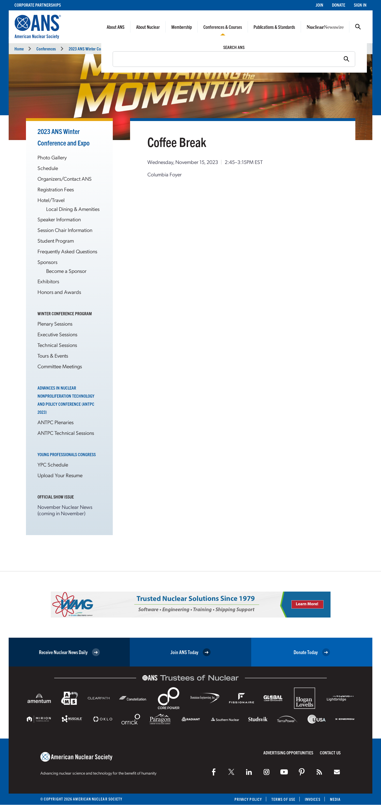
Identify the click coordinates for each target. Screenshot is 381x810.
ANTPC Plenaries (55, 422)
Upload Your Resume (59, 475)
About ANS (116, 27)
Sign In (360, 4)
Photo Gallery (52, 157)
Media (335, 799)
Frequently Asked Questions (67, 251)
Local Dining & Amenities (73, 208)
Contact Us (330, 752)
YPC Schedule (52, 464)
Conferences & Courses (222, 27)
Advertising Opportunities (288, 752)
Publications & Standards (274, 27)
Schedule (47, 168)
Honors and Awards (59, 291)
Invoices (312, 799)
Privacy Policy (248, 799)
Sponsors (47, 261)
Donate (338, 4)
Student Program (55, 240)
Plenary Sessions (54, 323)
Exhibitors (48, 281)
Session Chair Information (64, 229)
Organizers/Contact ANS (64, 178)
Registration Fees (55, 189)
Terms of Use (283, 799)
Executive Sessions (57, 334)
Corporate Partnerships (37, 4)
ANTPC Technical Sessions (65, 432)
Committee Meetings (59, 366)
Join (319, 4)
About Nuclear (148, 27)
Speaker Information (59, 219)
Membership (181, 27)
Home (19, 48)
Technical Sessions (57, 344)
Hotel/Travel (51, 200)
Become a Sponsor (66, 270)
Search (358, 26)
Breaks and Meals (156, 48)
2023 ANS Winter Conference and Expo (99, 48)
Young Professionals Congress (66, 454)
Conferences (46, 48)
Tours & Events (52, 355)
